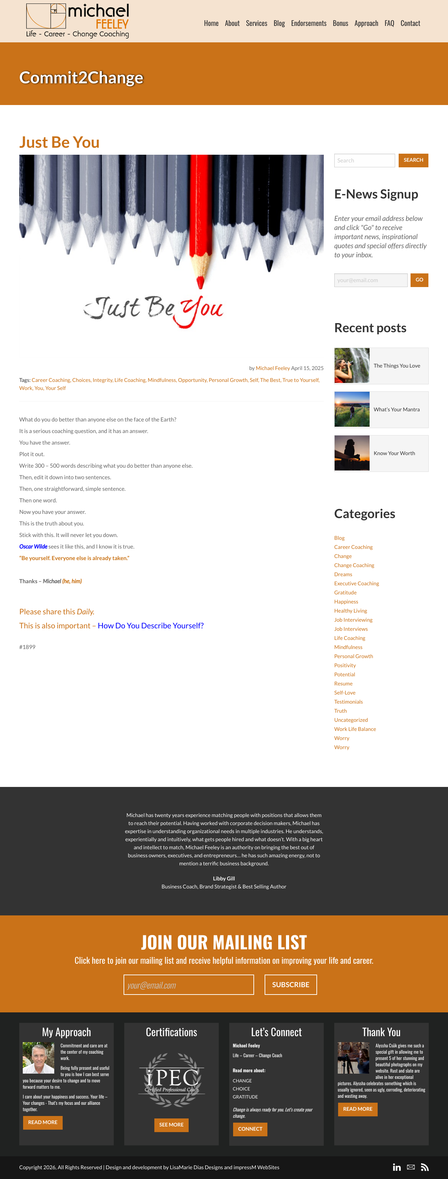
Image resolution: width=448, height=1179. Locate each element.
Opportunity (192, 380)
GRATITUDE (245, 1097)
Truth (340, 711)
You (38, 388)
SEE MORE (171, 1125)
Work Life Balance (355, 729)
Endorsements (309, 23)
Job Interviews (351, 629)
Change (343, 556)
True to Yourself (300, 380)
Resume (343, 684)
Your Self (55, 388)
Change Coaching (354, 565)
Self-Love (345, 693)
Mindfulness (162, 380)
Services (256, 23)
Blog (279, 23)
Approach (366, 23)
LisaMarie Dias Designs (196, 1167)
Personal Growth (228, 380)
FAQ (389, 23)
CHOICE (241, 1088)
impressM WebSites (256, 1167)
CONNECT (250, 1129)
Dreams (343, 574)
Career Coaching (50, 380)
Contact (410, 23)
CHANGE (242, 1080)
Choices (81, 380)
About (232, 23)
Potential (344, 674)
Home (211, 23)
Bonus (340, 23)
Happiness (346, 602)
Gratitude (345, 593)
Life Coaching (130, 380)
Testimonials (348, 702)
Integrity (102, 380)
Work (25, 388)
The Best (270, 380)
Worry (341, 738)
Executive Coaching (356, 583)
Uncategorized (351, 720)
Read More (42, 1122)
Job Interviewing (353, 620)
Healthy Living (350, 611)
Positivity (345, 665)
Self (254, 380)
